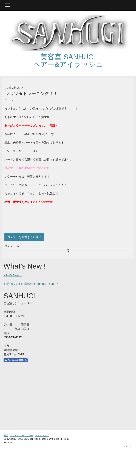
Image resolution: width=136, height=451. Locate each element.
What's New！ (13, 275)
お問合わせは (12, 283)
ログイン (127, 445)
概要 (6, 435)
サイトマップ (42, 435)
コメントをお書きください (24, 237)
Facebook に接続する (15, 360)
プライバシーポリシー (21, 435)
